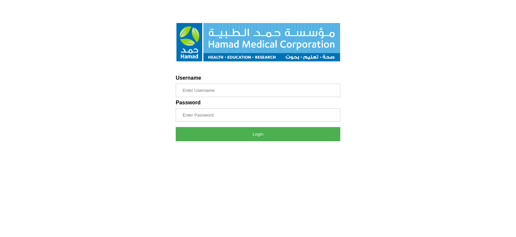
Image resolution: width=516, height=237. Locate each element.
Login (258, 134)
